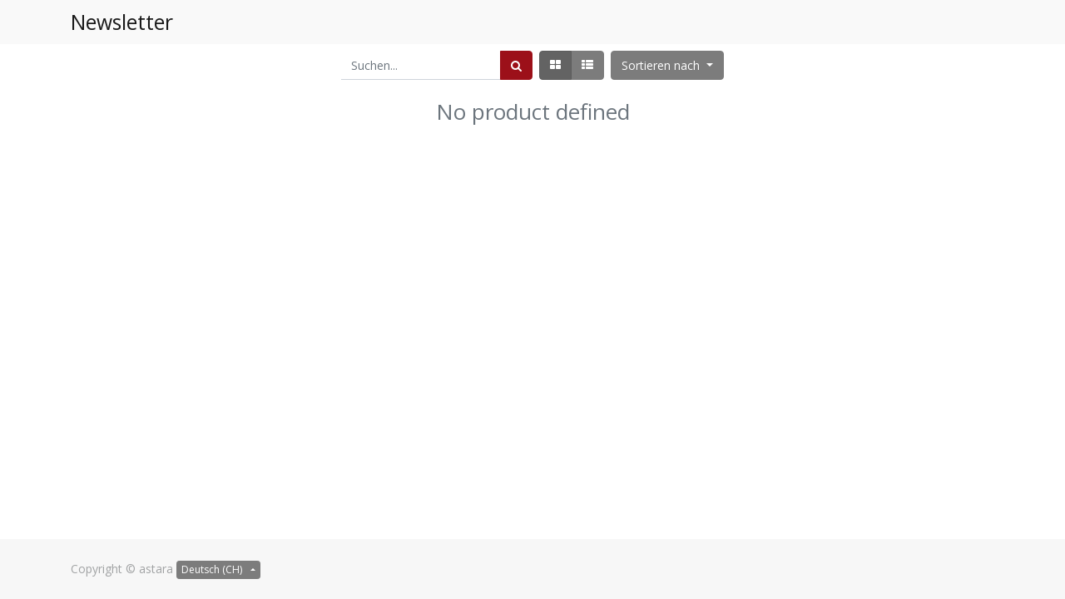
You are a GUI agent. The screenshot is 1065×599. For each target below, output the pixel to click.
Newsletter (122, 22)
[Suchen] (516, 65)
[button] (667, 65)
